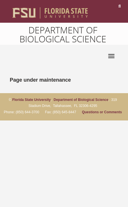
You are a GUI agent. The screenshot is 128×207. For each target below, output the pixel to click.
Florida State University (31, 100)
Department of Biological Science (63, 34)
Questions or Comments (102, 112)
